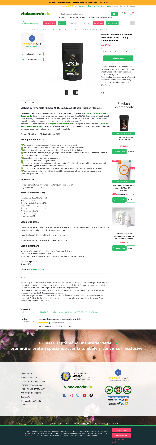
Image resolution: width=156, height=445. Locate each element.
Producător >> (31, 59)
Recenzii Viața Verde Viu (33, 381)
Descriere (29, 103)
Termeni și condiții (47, 423)
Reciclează (26, 397)
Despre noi (124, 6)
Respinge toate (121, 435)
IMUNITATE (73, 23)
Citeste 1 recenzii (32, 46)
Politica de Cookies (32, 435)
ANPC (115, 423)
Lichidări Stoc (112, 23)
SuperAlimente (91, 17)
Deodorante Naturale (70, 17)
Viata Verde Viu (26, 30)
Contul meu (112, 6)
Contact (132, 6)
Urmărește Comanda (31, 385)
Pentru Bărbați (85, 23)
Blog (132, 23)
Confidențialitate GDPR (84, 423)
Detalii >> (131, 152)
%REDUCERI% (49, 23)
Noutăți (62, 23)
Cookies (64, 423)
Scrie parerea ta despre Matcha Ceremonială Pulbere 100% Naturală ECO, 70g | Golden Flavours (60, 312)
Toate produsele (31, 23)
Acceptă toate (122, 430)
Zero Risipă (98, 23)
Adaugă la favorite (31, 54)
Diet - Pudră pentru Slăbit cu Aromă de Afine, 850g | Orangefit (124, 188)
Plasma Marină (105, 17)
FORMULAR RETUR (29, 377)
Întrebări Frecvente (31, 400)
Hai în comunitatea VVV (33, 389)
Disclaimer (104, 423)
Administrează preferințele (118, 441)
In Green (82, 17)
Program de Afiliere (31, 393)
